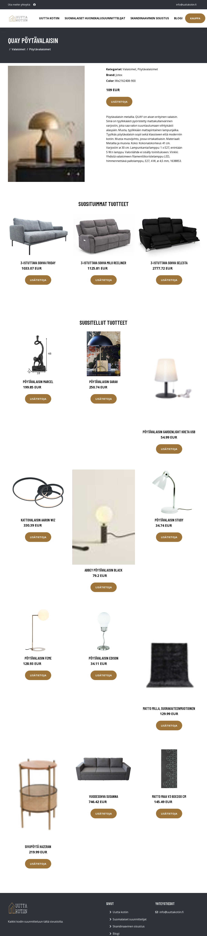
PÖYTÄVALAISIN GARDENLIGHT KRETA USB (169, 432)
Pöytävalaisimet (40, 49)
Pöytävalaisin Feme (38, 658)
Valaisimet (19, 49)
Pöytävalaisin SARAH (103, 381)
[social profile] (34, 4)
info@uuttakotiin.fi (186, 4)
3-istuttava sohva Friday (38, 263)
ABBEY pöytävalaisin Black (103, 570)
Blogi (178, 18)
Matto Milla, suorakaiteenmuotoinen (169, 708)
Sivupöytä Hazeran (38, 846)
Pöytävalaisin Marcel (38, 381)
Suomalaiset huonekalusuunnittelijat (95, 18)
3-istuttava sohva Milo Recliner (103, 263)
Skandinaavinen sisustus (149, 18)
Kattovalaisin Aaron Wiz (38, 520)
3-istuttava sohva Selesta (169, 263)
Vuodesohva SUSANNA (103, 796)
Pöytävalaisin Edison (103, 658)
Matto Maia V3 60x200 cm (169, 796)
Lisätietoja (119, 101)
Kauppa (195, 18)
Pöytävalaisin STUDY (169, 520)
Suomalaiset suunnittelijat (130, 919)
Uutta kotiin (49, 18)
